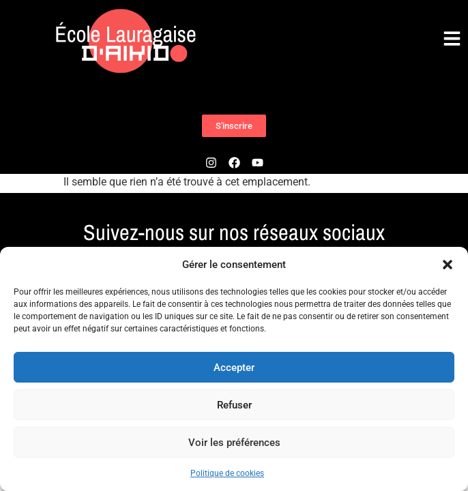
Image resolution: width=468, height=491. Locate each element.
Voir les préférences (234, 442)
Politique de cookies (227, 473)
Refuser (234, 405)
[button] (447, 264)
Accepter (234, 367)
